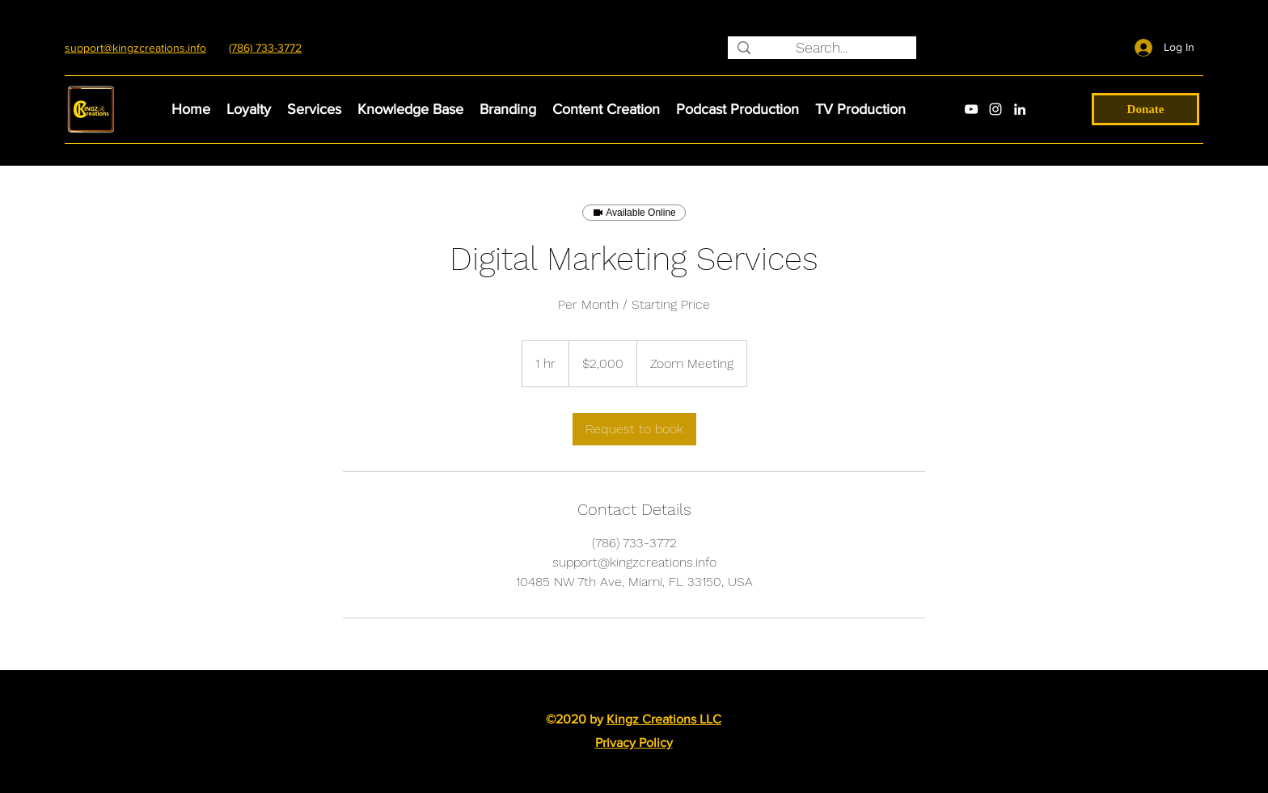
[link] (634, 429)
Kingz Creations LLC (664, 719)
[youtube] (971, 109)
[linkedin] (1020, 109)
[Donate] (1145, 109)
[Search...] (821, 47)
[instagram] (995, 109)
